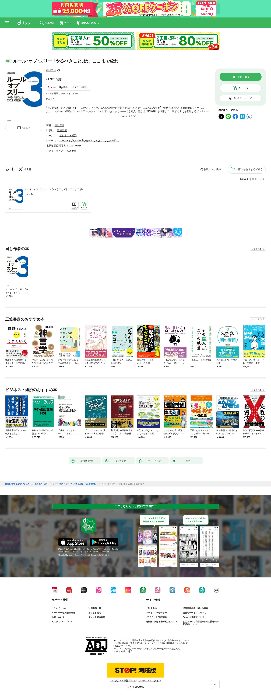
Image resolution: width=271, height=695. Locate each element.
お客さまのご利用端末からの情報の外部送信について (201, 623)
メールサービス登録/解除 (63, 612)
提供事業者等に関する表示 (195, 608)
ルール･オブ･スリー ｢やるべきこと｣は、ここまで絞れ (55, 189)
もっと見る (256, 248)
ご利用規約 (151, 608)
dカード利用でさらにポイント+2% (62, 93)
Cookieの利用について (194, 617)
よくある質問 (94, 612)
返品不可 (50, 99)
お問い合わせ (58, 617)
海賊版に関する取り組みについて (162, 621)
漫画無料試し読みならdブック (17, 484)
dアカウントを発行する (123, 680)
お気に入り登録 (212, 169)
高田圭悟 (51, 70)
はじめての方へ (59, 608)
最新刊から (259, 179)
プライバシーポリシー (156, 612)
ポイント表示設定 (96, 617)
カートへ (243, 88)
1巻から (244, 179)
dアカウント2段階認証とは (159, 617)
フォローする (58, 70)
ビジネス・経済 (68, 135)
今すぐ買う (243, 76)
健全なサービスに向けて (194, 612)
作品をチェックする (242, 98)
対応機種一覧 (94, 608)
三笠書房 (62, 130)
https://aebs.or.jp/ (124, 651)
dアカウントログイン (62, 621)
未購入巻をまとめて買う (249, 169)
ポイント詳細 (79, 87)
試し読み (26, 127)
